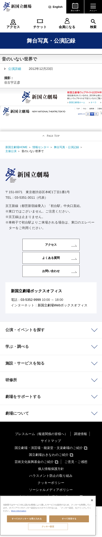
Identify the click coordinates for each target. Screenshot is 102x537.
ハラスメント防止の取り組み (51, 475)
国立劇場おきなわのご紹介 (49, 454)
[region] (48, 515)
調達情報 (80, 434)
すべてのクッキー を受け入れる (27, 519)
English (58, 6)
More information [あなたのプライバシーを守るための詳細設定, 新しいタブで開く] (18, 511)
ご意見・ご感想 (75, 461)
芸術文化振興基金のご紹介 (34, 461)
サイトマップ (51, 440)
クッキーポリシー (51, 482)
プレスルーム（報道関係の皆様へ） (41, 434)
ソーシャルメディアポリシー (51, 490)
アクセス (13, 27)
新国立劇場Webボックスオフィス (63, 305)
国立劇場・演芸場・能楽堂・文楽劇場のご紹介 (49, 448)
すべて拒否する (69, 519)
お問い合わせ (51, 271)
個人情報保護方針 (51, 469)
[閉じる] (92, 500)
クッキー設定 (48, 526)
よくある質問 (51, 257)
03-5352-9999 (31, 299)
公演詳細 (14, 68)
